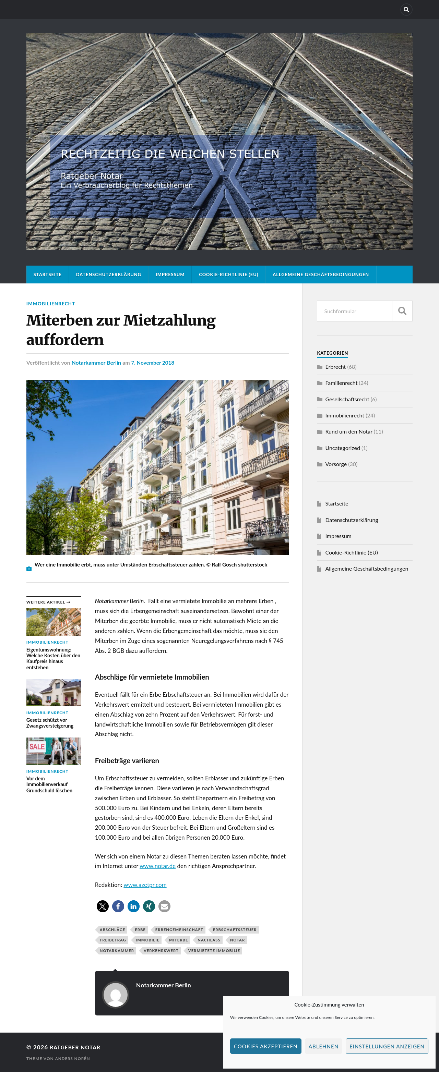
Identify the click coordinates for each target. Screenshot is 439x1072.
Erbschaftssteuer (235, 929)
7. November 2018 (153, 362)
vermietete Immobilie (214, 950)
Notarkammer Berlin (96, 362)
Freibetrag (113, 940)
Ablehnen (324, 1046)
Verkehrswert (161, 950)
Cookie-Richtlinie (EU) (228, 274)
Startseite (48, 274)
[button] (103, 906)
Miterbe (178, 940)
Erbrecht (335, 366)
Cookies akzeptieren (266, 1046)
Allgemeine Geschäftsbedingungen (321, 274)
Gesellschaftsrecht (347, 399)
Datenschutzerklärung (108, 274)
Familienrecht (341, 382)
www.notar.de (158, 865)
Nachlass (209, 940)
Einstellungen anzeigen (387, 1046)
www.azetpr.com (144, 884)
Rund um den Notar (348, 431)
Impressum (170, 274)
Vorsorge (336, 464)
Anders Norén (73, 1058)
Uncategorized (342, 447)
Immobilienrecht (52, 303)
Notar (237, 940)
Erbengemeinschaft (179, 929)
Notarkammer (117, 950)
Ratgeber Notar (77, 1047)
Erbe (140, 929)
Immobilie (147, 940)
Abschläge (112, 929)
